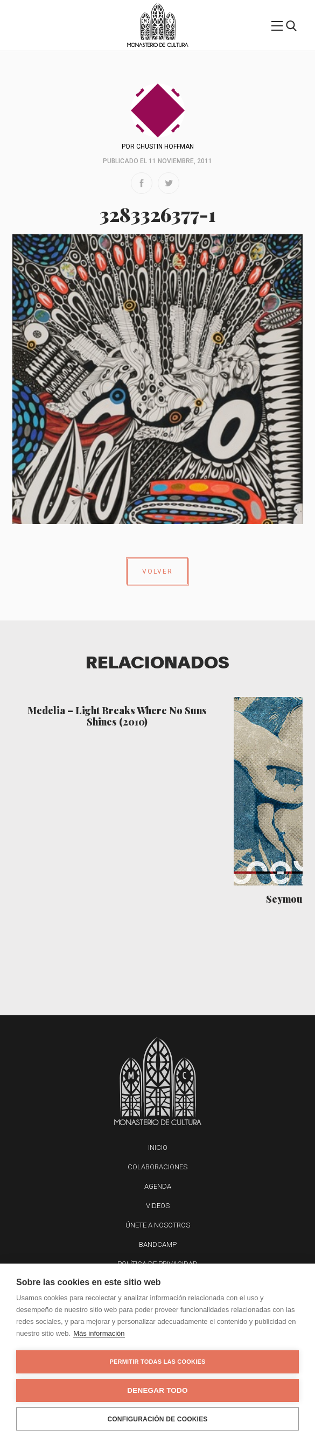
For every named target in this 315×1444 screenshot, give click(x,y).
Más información (98, 1333)
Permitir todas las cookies (158, 1361)
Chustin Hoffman (165, 146)
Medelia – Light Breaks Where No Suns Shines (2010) (117, 716)
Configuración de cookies (157, 1419)
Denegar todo (157, 1390)
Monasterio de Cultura (157, 45)
